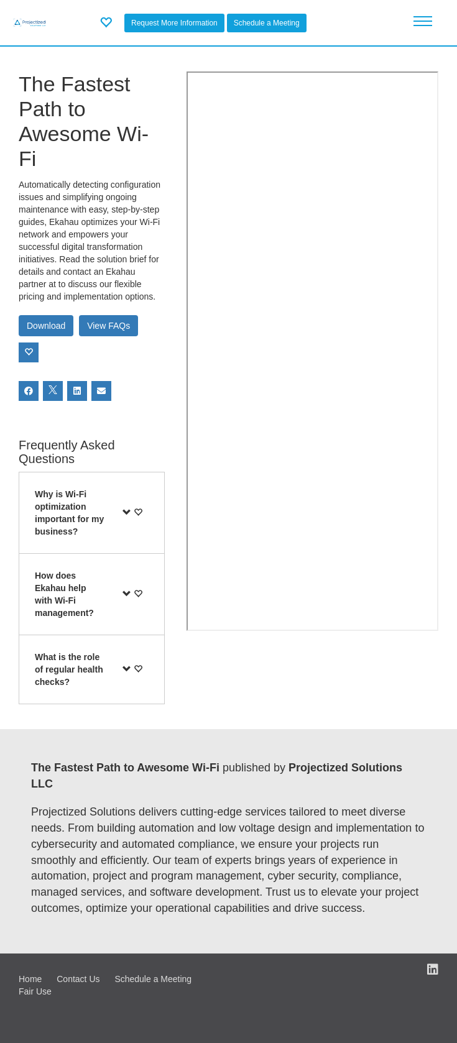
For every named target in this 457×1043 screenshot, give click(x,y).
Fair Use (35, 991)
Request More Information (174, 23)
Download (46, 326)
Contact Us (78, 979)
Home (30, 979)
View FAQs (108, 326)
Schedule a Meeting (267, 23)
